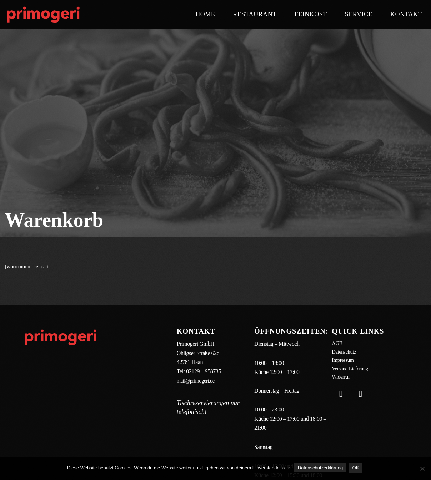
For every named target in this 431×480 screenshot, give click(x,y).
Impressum (344, 362)
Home (205, 14)
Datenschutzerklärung (320, 468)
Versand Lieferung (351, 371)
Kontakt (406, 14)
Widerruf (341, 381)
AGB (337, 344)
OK (357, 468)
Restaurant (255, 14)
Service (358, 14)
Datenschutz (345, 353)
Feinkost (311, 14)
